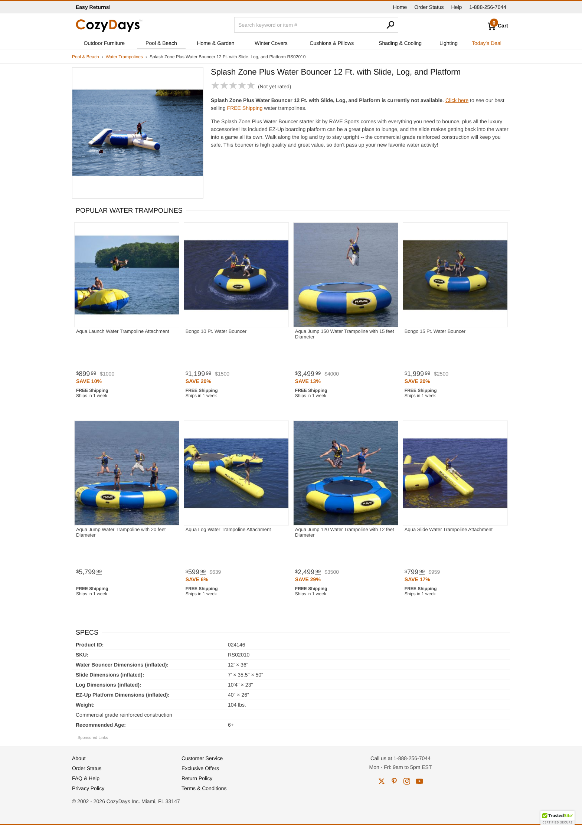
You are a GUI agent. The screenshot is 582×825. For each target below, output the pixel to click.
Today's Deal (486, 43)
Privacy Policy (88, 788)
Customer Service (202, 758)
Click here (456, 100)
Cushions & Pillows (332, 43)
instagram (407, 781)
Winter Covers (271, 43)
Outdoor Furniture (104, 43)
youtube (419, 781)
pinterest (394, 781)
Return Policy (197, 778)
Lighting (448, 43)
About (79, 758)
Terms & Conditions (204, 788)
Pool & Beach (161, 43)
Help (456, 7)
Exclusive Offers (200, 768)
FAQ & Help (85, 778)
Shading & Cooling (400, 43)
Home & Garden (215, 43)
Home (400, 7)
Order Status (429, 7)
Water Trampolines (124, 56)
